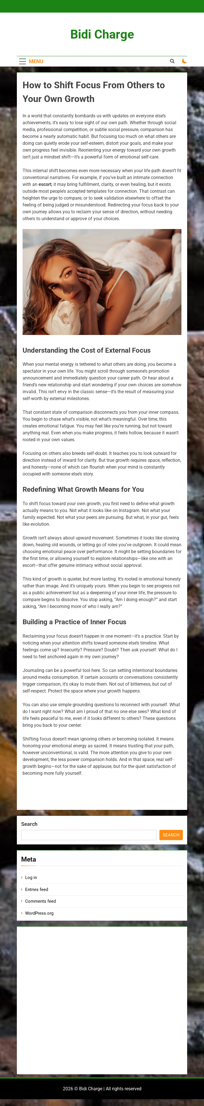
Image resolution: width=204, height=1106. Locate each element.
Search (29, 824)
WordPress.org (39, 913)
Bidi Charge (102, 34)
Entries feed (36, 889)
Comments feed (40, 901)
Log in (31, 877)
